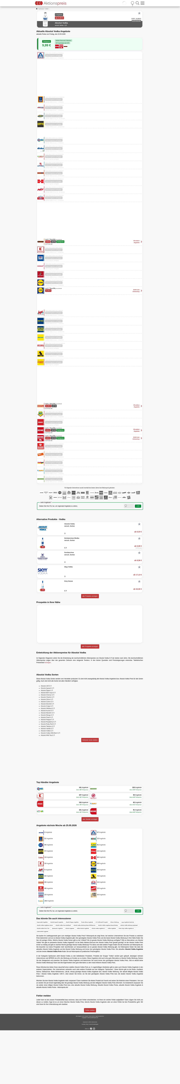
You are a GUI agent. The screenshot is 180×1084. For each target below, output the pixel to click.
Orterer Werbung (114, 976)
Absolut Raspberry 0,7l (48, 775)
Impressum (85, 1075)
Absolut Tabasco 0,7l (48, 780)
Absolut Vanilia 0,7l (47, 782)
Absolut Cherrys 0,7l (47, 748)
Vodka (46, 8)
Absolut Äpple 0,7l (47, 744)
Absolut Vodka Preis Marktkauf (63, 979)
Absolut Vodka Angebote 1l (98, 982)
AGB (90, 1075)
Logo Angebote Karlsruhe (127, 976)
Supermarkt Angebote (42, 976)
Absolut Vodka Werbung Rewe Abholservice (84, 979)
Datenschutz (94, 1075)
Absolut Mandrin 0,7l (47, 766)
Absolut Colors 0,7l (47, 755)
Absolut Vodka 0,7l (47, 784)
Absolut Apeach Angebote (56, 976)
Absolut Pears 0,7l (47, 771)
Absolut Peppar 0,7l (47, 773)
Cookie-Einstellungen (93, 1078)
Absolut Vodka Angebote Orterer (45, 979)
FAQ (87, 1078)
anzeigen (48, 662)
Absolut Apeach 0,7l (47, 742)
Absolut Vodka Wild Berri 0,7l (50, 787)
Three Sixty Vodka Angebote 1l (126, 982)
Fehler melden (90, 1064)
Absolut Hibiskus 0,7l (48, 762)
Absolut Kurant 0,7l (47, 764)
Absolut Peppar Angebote (72, 976)
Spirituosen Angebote (57, 982)
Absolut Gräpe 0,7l (47, 760)
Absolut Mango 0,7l (47, 769)
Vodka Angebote (112, 982)
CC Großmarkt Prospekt (102, 976)
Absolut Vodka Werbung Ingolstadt (129, 979)
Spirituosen (41, 8)
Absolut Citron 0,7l (47, 753)
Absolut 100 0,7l (46, 740)
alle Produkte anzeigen (90, 596)
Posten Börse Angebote (87, 976)
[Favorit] (139, 13)
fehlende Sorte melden (90, 794)
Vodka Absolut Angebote (83, 982)
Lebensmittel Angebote (42, 985)
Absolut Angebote (69, 982)
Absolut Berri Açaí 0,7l (48, 746)
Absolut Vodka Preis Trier (43, 982)
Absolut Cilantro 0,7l (47, 751)
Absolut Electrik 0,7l (47, 757)
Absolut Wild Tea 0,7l (48, 789)
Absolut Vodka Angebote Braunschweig (108, 979)
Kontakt (83, 1078)
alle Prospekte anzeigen (90, 646)
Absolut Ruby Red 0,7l (48, 778)
